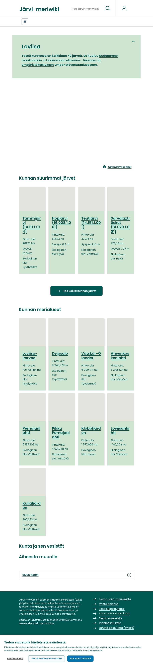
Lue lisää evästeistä (92, 650)
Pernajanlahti (31, 430)
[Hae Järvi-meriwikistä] (87, 8)
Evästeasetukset (15, 658)
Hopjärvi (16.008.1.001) (61, 223)
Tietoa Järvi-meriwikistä (115, 599)
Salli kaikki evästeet (80, 658)
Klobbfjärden (91, 430)
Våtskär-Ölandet (91, 355)
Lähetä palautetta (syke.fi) (116, 628)
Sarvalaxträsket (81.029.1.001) (120, 225)
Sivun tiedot (76, 575)
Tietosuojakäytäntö (112, 609)
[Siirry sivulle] (108, 8)
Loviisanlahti (120, 430)
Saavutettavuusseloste (114, 613)
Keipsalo (60, 353)
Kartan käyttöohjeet (119, 167)
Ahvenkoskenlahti (120, 355)
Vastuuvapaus (108, 604)
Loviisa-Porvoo (30, 355)
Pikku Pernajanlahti (61, 433)
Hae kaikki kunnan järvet (79, 291)
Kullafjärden (32, 505)
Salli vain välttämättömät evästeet (46, 658)
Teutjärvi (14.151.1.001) (91, 223)
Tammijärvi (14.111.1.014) (32, 225)
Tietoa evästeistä (110, 618)
